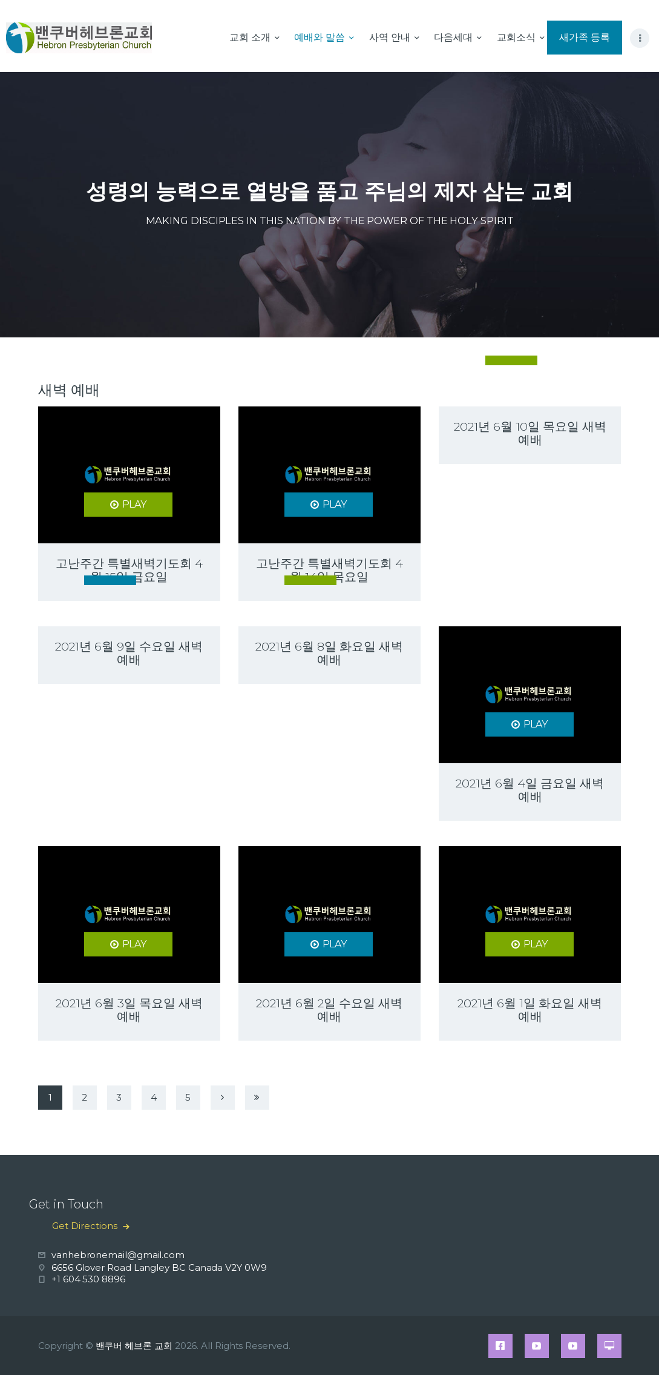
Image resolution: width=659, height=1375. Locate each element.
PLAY (134, 504)
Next (224, 1101)
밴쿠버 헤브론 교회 (134, 1345)
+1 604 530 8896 (88, 1279)
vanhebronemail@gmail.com (118, 1255)
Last (258, 1101)
